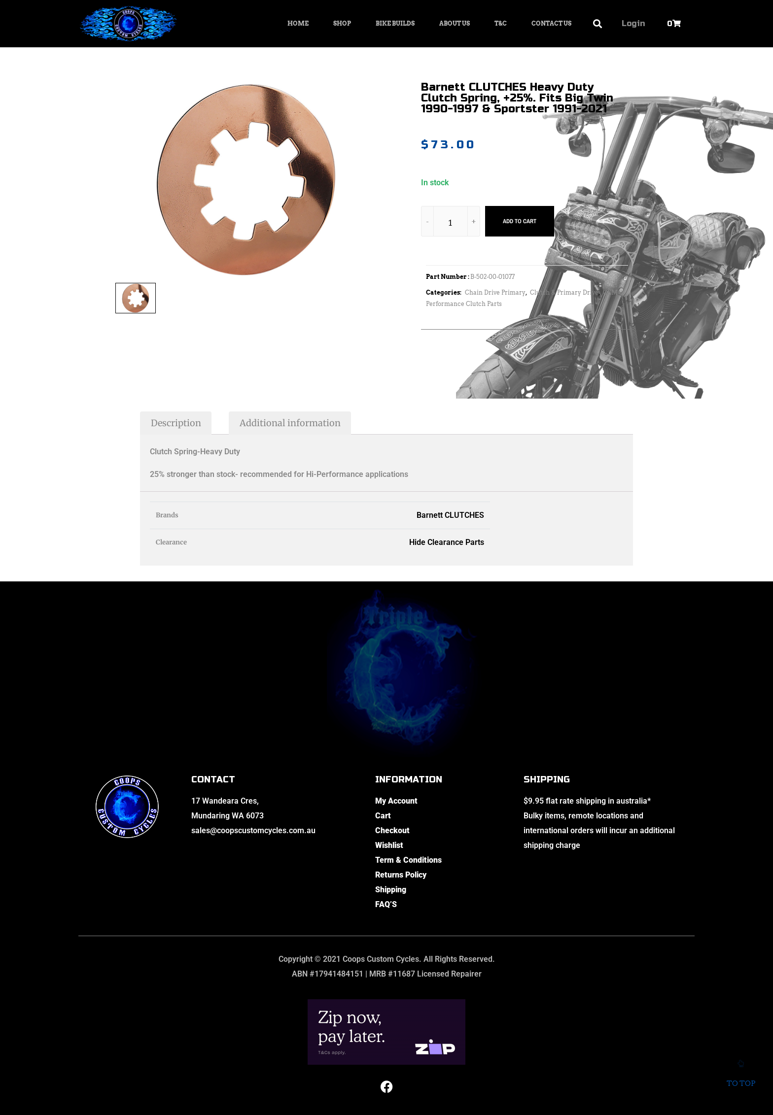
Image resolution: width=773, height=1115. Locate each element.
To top (740, 1077)
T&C (500, 23)
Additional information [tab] (290, 423)
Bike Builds (395, 23)
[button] (598, 24)
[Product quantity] (450, 223)
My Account (396, 801)
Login (633, 23)
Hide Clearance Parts (446, 542)
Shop (342, 23)
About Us (454, 23)
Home (298, 23)
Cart (383, 815)
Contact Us (551, 23)
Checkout (392, 830)
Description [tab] (176, 423)
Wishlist (389, 845)
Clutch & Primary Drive (564, 292)
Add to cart (519, 221)
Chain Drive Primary (495, 292)
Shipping (390, 889)
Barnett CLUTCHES (450, 515)
